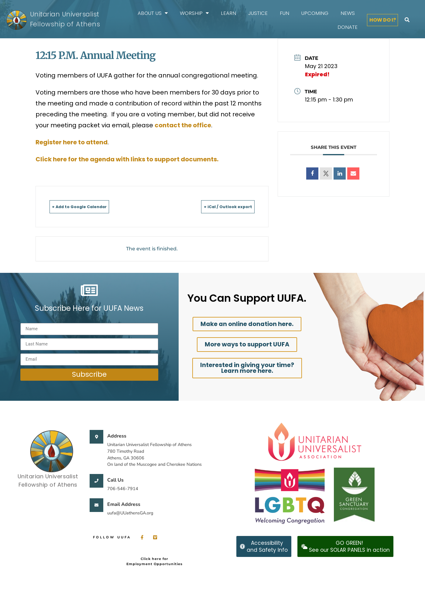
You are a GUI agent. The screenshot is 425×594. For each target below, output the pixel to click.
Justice (258, 13)
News (348, 13)
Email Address (123, 504)
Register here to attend (72, 142)
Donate (348, 27)
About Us (153, 13)
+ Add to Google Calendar (90, 206)
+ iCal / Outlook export (218, 206)
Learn (228, 13)
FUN (284, 13)
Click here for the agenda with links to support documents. (127, 159)
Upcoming (314, 13)
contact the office (183, 125)
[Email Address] (96, 505)
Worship (194, 13)
